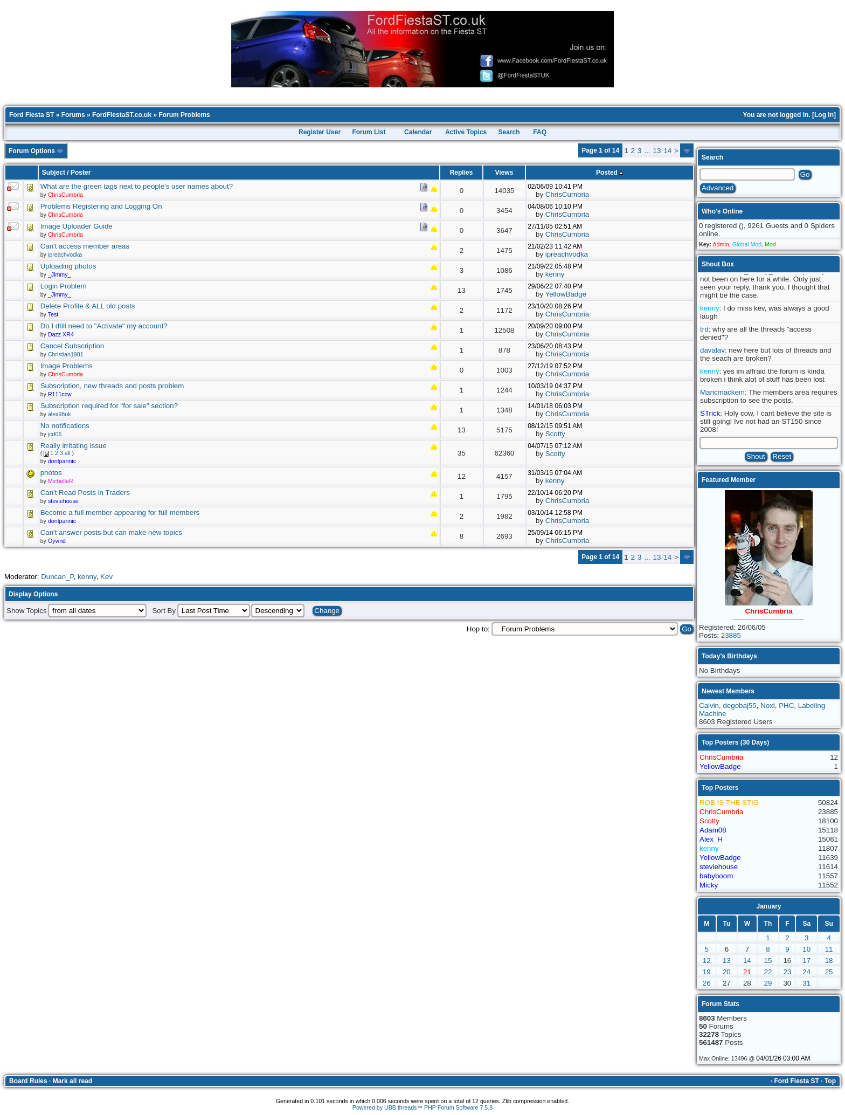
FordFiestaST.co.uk (121, 115)
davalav (712, 350)
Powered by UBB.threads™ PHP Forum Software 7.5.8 (422, 1107)
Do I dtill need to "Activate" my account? (104, 326)
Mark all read (72, 1081)
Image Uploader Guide (76, 226)
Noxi (767, 705)
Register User (320, 132)
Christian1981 (66, 354)
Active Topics (466, 132)
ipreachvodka (65, 254)
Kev (106, 577)
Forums (73, 115)
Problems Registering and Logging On (101, 206)
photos (51, 473)
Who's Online (722, 211)
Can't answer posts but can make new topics (111, 532)
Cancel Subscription (72, 346)
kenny (555, 274)
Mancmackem (722, 392)
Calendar (418, 132)
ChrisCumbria (567, 194)
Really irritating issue (73, 446)
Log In (824, 115)
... (647, 151)
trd (704, 329)
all (68, 453)
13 (657, 151)
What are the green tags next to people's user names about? (136, 186)
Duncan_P (57, 577)
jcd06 (54, 434)
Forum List (368, 132)
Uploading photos (68, 266)
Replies (461, 172)
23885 (731, 635)
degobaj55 (739, 705)
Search (509, 132)
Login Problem (63, 286)
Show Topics (26, 611)
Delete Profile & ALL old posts (87, 306)
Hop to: (478, 629)
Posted (609, 172)
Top (830, 1081)
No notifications (64, 426)
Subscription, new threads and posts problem (112, 386)
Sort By (164, 611)
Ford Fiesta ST (31, 115)
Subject (53, 172)
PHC (786, 705)
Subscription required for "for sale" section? (109, 406)
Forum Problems (184, 115)
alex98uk (59, 414)
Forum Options (36, 151)
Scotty (555, 434)
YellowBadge (566, 294)
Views (504, 172)
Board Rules (28, 1081)
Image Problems (66, 366)
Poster (81, 172)
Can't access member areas (85, 246)
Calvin (709, 705)
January (768, 906)
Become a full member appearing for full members (120, 512)
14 (667, 151)
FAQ (539, 132)
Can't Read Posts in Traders (85, 492)
